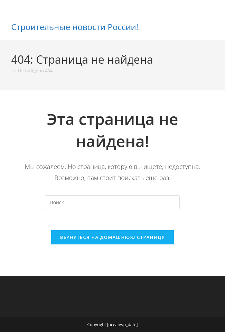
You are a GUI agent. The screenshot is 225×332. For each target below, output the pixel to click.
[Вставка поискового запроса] (112, 202)
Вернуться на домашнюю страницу (112, 237)
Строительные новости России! (75, 27)
